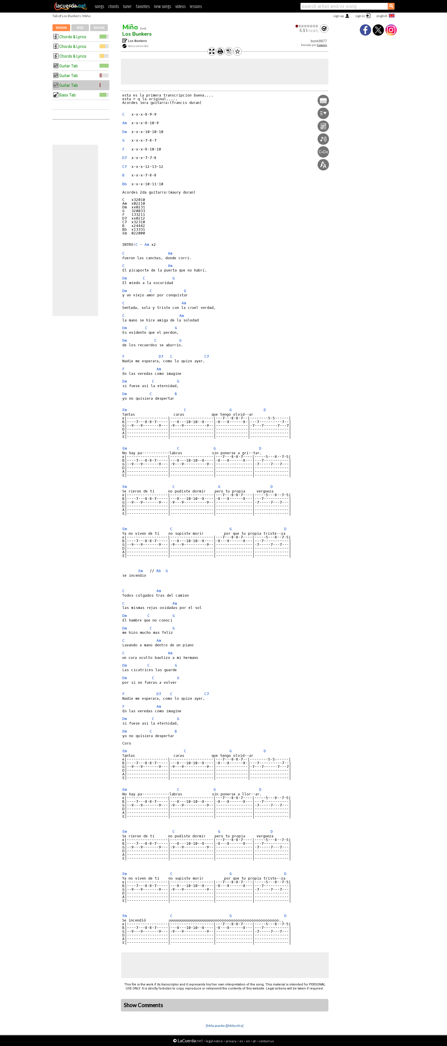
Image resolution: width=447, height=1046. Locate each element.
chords (113, 6)
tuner (127, 6)
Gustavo (322, 45)
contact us (266, 1041)
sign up (338, 16)
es (241, 1041)
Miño (130, 27)
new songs (162, 6)
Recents (99, 28)
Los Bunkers (137, 34)
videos (180, 6)
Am (124, 122)
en (248, 1041)
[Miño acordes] (216, 1025)
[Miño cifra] (235, 1025)
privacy (231, 1041)
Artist (80, 28)
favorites (143, 6)
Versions (61, 28)
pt (254, 1041)
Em (124, 409)
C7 (124, 166)
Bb (124, 184)
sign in (360, 16)
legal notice (214, 1041)
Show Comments (143, 1005)
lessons (196, 6)
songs (99, 6)
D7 (124, 157)
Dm (124, 131)
